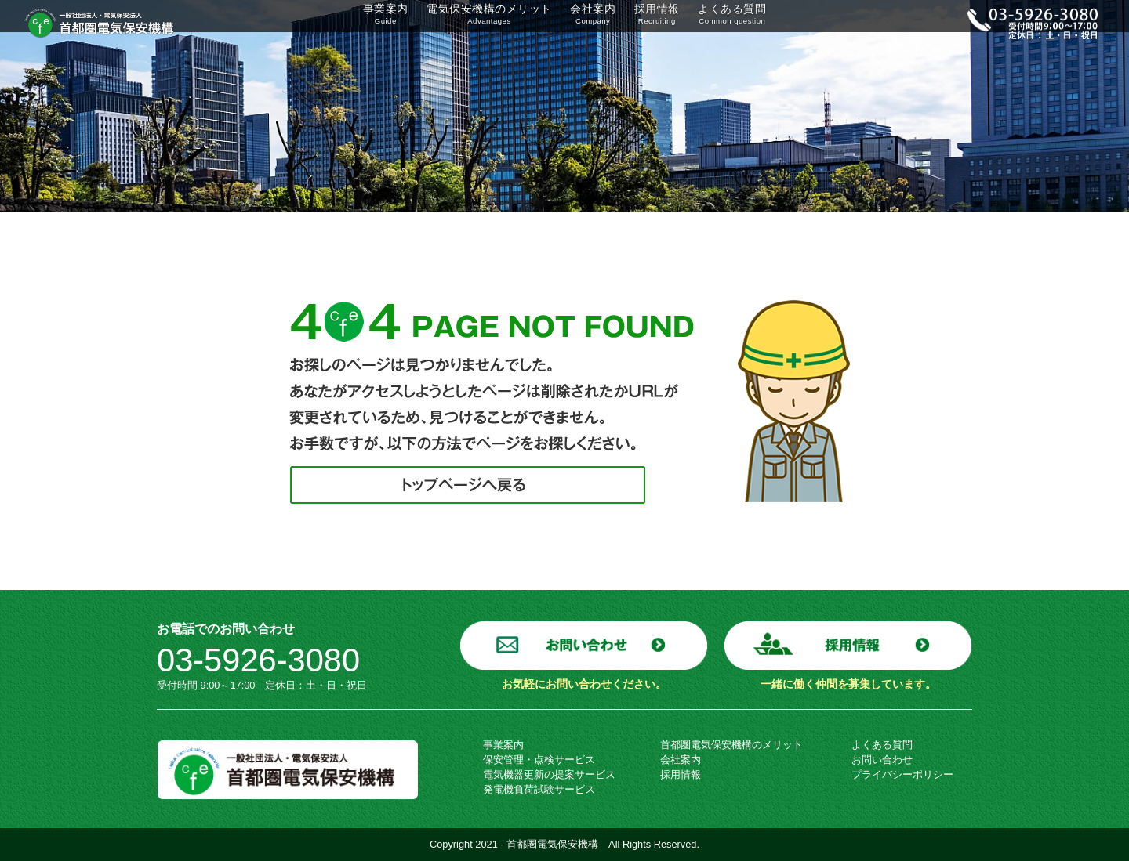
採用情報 (656, 22)
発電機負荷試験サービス (539, 789)
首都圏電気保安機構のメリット (731, 745)
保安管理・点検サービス (539, 759)
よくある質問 (740, 22)
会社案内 (587, 22)
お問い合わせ (882, 759)
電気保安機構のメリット (480, 22)
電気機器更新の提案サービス (549, 774)
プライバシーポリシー (902, 774)
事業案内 (372, 22)
